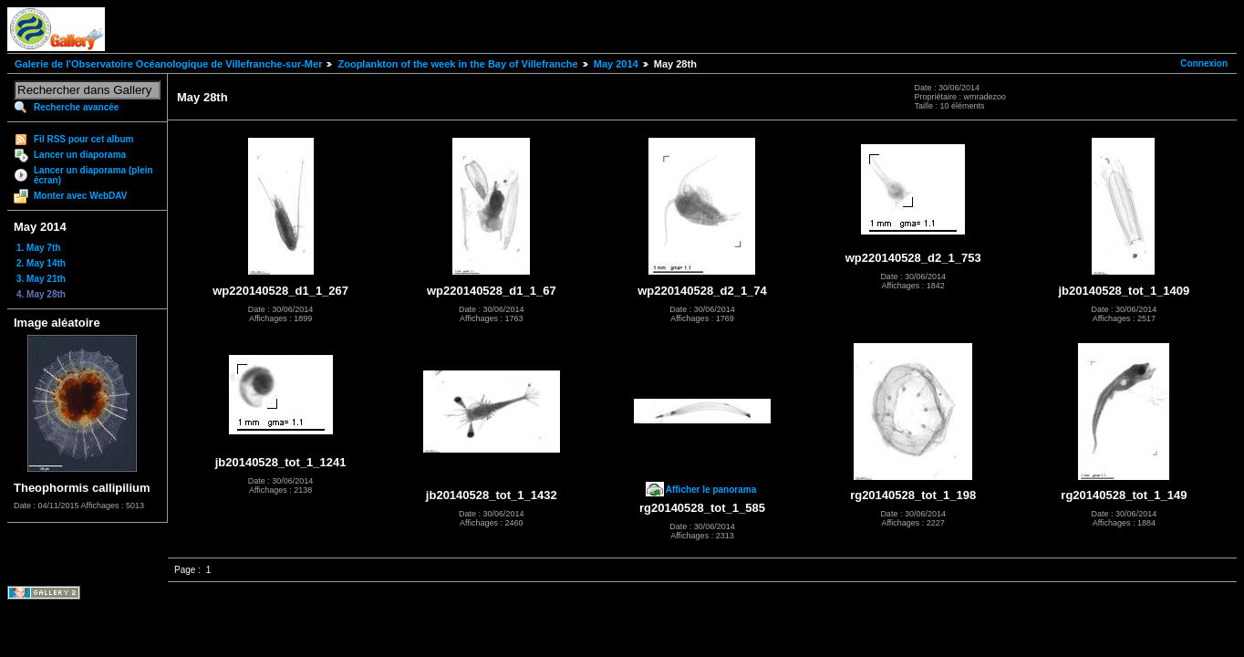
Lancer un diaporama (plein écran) (93, 175)
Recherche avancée (76, 107)
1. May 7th (38, 248)
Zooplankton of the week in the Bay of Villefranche (457, 63)
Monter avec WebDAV (80, 196)
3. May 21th (41, 279)
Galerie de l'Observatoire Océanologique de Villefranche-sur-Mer (168, 63)
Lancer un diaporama (80, 155)
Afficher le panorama (711, 490)
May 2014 (616, 63)
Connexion (1204, 63)
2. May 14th (41, 263)
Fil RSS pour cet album (83, 139)
